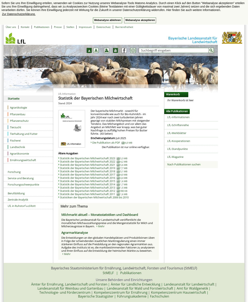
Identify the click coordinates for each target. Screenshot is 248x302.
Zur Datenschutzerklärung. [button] (19, 14)
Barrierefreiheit (124, 27)
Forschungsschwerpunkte (23, 184)
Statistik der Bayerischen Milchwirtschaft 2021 (93, 165)
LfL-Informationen (178, 117)
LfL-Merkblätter (176, 133)
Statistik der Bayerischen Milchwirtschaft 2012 (93, 191)
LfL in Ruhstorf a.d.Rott (22, 206)
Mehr (101, 226)
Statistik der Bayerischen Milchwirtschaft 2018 (93, 171)
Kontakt (25, 27)
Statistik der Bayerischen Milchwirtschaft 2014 (93, 184)
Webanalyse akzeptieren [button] (140, 20)
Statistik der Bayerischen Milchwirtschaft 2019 (93, 168)
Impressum (85, 27)
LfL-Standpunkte (177, 149)
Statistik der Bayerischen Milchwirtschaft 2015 (93, 181)
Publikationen (41, 27)
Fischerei (14, 140)
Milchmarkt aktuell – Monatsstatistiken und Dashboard (99, 215)
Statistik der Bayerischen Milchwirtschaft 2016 (93, 178)
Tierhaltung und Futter (22, 134)
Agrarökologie (17, 107)
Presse (58, 27)
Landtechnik (16, 147)
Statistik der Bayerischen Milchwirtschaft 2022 (93, 161)
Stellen (70, 27)
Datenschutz (103, 27)
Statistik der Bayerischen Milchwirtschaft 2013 (93, 187)
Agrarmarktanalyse (74, 233)
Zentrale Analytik (18, 199)
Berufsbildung (16, 193)
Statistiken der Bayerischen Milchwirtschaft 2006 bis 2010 (94, 197)
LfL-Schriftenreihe (178, 125)
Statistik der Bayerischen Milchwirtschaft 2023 (93, 158)
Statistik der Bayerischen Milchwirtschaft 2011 (93, 194)
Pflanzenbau (16, 114)
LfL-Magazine (175, 157)
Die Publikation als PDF (112, 142)
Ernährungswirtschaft (22, 160)
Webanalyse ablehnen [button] (107, 20)
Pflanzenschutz (18, 121)
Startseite (13, 98)
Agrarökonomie (18, 153)
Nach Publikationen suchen (184, 164)
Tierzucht (14, 127)
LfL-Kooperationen (178, 141)
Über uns (11, 27)
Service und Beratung (21, 178)
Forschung (14, 172)
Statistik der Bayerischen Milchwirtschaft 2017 (93, 174)
